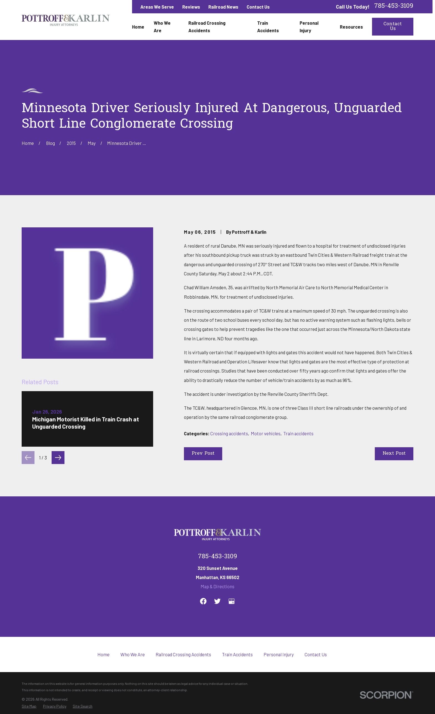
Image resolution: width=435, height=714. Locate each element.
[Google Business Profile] (231, 601)
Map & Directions (217, 586)
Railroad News (223, 6)
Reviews (191, 6)
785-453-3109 (393, 6)
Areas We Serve (157, 6)
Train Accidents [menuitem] (268, 26)
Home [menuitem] (138, 26)
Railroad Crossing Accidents (183, 654)
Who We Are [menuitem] (162, 26)
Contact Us (258, 6)
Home (103, 654)
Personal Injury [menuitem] (309, 26)
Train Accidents (237, 654)
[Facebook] (203, 601)
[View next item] (58, 457)
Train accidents (298, 433)
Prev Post (203, 453)
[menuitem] (29, 706)
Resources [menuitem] (351, 26)
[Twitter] (217, 601)
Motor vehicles (265, 433)
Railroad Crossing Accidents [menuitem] (207, 26)
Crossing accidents (229, 433)
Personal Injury (279, 654)
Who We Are (132, 654)
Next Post (394, 453)
